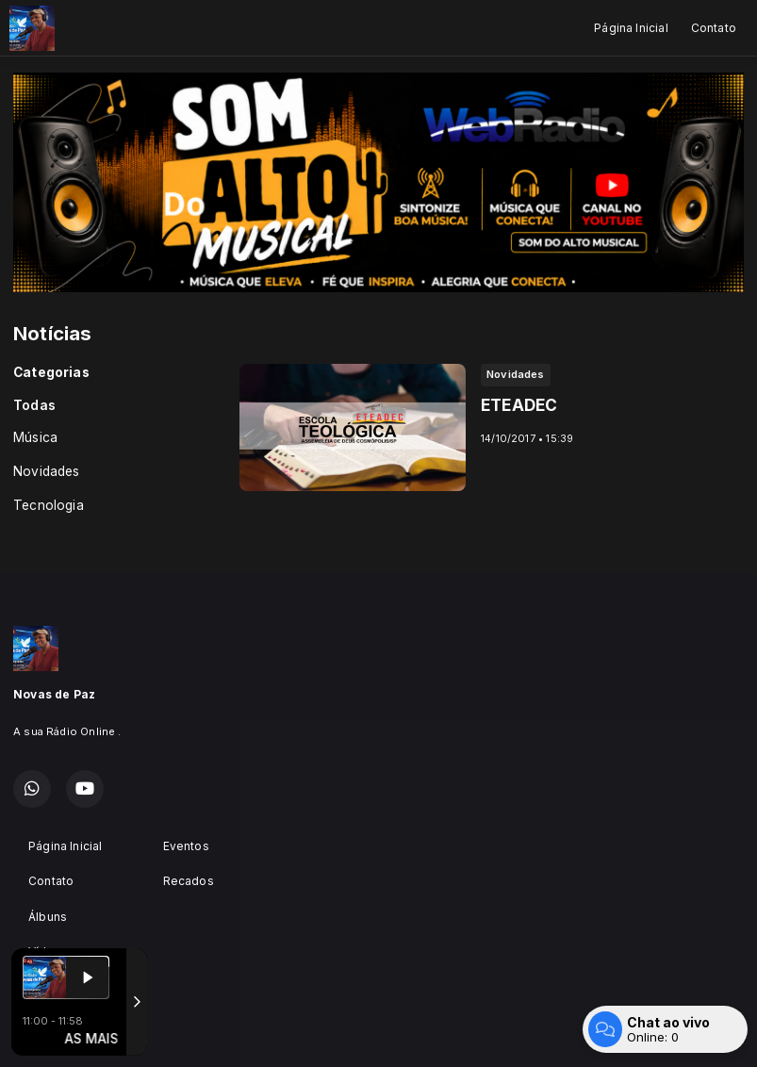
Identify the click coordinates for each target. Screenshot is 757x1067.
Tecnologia (48, 505)
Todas (34, 405)
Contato (713, 28)
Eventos (186, 846)
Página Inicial (631, 28)
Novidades (46, 471)
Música (35, 437)
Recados (188, 881)
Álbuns (47, 917)
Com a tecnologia (78, 1032)
